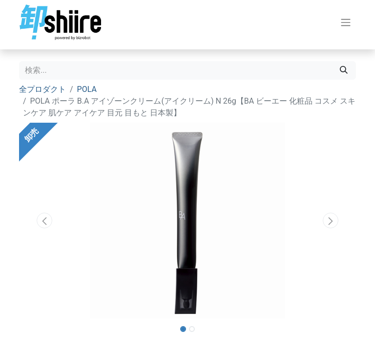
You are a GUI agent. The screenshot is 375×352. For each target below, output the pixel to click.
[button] (44, 220)
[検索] (344, 70)
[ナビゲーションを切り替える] (345, 22)
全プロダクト (42, 89)
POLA (87, 89)
